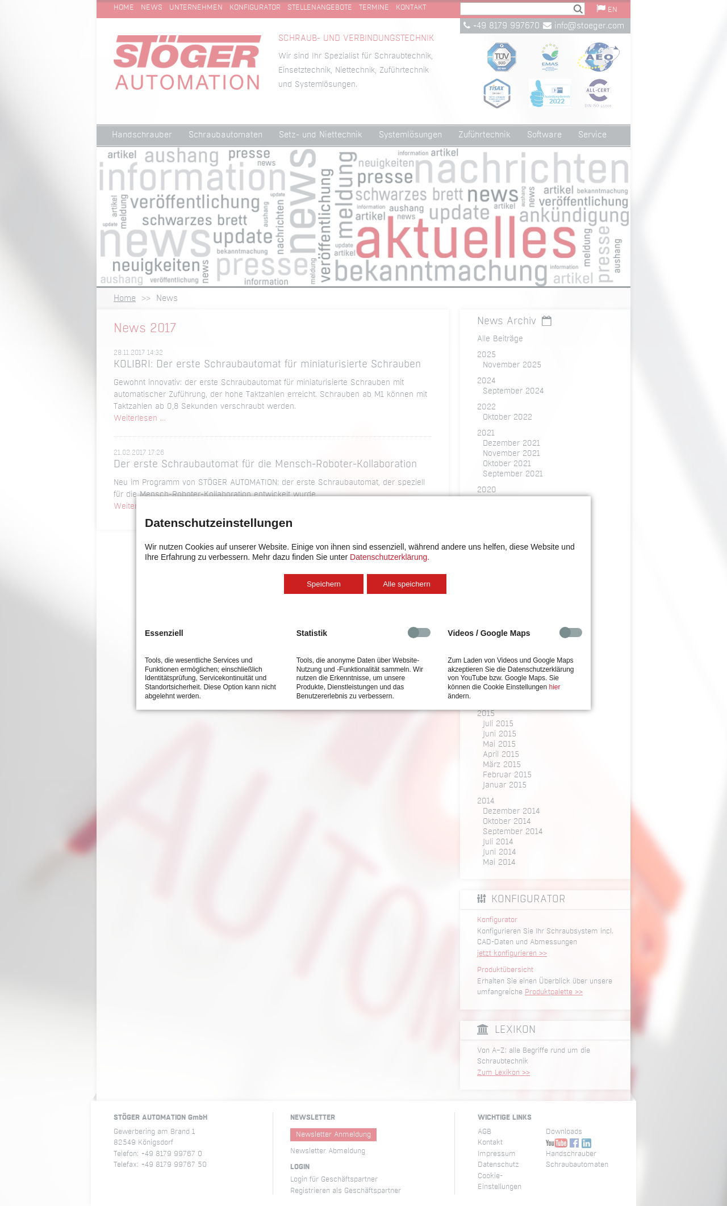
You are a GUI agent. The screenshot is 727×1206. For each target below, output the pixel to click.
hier (554, 687)
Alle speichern (407, 584)
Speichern (324, 584)
